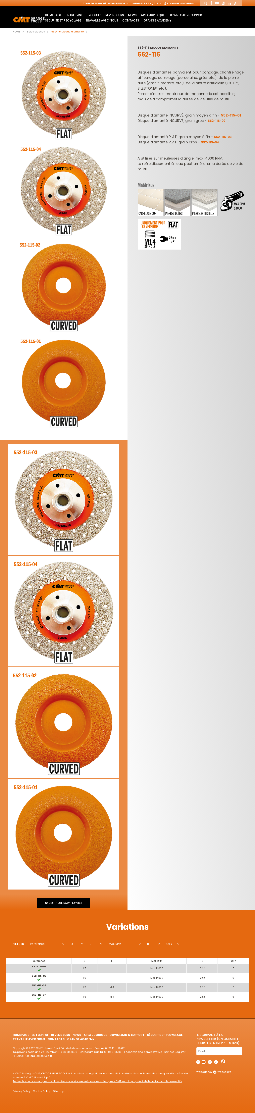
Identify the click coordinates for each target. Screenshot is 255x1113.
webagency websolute (213, 1072)
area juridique (152, 15)
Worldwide (117, 3)
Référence (37, 944)
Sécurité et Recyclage (63, 20)
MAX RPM (115, 944)
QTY (169, 944)
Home (16, 31)
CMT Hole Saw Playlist (63, 903)
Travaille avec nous (101, 20)
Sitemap (58, 1091)
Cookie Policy (41, 1091)
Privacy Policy (21, 1091)
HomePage (53, 15)
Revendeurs (114, 15)
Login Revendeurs (179, 3)
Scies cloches (36, 31)
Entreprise (74, 15)
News (132, 15)
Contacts (130, 20)
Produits (94, 15)
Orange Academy (157, 20)
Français (152, 3)
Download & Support (186, 15)
